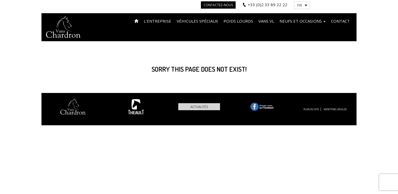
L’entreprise (157, 21)
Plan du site (311, 109)
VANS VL (266, 21)
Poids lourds (238, 21)
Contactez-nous (218, 5)
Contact (340, 21)
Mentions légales (335, 109)
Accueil (136, 20)
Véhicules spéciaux (197, 21)
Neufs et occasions (303, 21)
